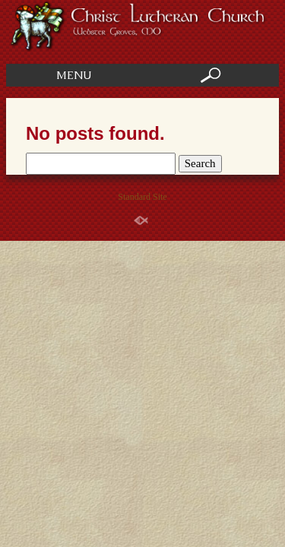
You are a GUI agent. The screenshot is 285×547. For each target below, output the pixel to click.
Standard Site (142, 196)
